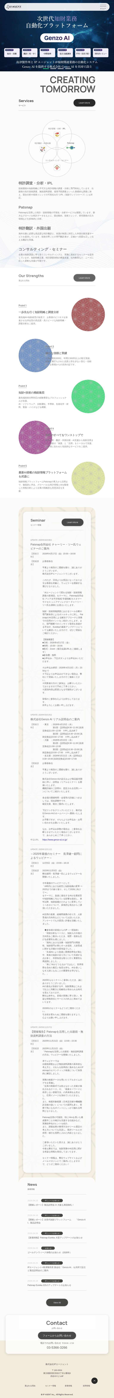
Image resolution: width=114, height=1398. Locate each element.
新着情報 (68, 1386)
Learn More (84, 102)
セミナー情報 (50, 1386)
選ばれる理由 (30, 1386)
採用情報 (86, 1386)
